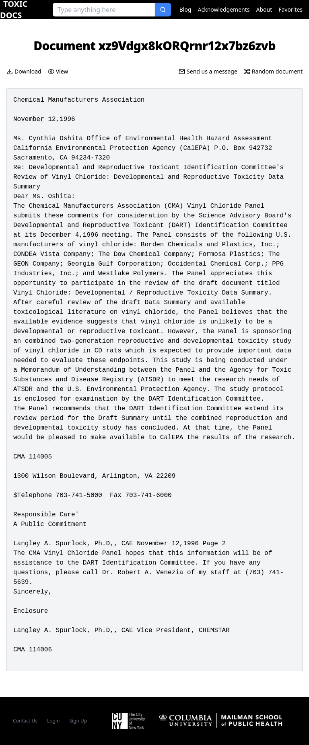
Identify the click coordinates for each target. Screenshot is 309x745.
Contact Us (25, 720)
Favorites (290, 9)
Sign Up (78, 720)
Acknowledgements (223, 9)
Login (53, 720)
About (264, 9)
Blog (185, 9)
